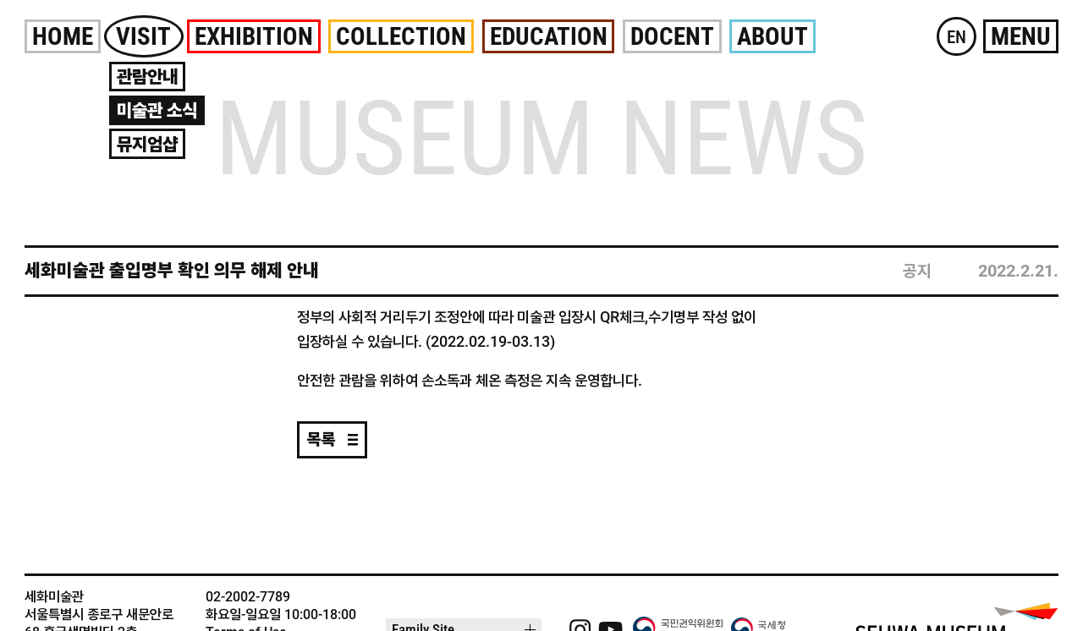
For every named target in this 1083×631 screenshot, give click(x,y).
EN (956, 36)
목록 (321, 439)
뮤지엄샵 (147, 144)
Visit (143, 36)
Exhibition (254, 36)
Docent (672, 36)
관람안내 (147, 76)
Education (548, 36)
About (772, 36)
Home (62, 36)
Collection (401, 36)
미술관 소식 (157, 110)
